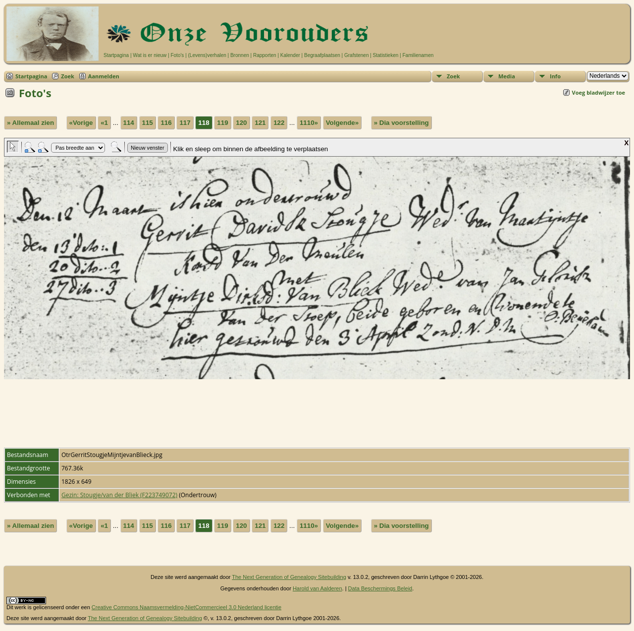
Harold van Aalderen (317, 588)
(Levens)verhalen (207, 55)
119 (222, 122)
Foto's (177, 55)
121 (260, 122)
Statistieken (386, 55)
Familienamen (417, 55)
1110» (309, 122)
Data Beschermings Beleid (380, 588)
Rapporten (264, 55)
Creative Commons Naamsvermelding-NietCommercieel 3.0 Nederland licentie (186, 607)
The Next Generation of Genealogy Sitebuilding (289, 577)
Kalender (290, 55)
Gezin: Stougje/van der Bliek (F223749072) (119, 495)
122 (278, 122)
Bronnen (239, 55)
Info (555, 76)
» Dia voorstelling (401, 122)
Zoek (67, 76)
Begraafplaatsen (322, 55)
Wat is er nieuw (149, 55)
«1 (104, 122)
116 (165, 122)
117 (184, 122)
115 (147, 122)
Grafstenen (356, 55)
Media (506, 76)
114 (128, 122)
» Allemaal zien (30, 122)
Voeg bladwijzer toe (598, 92)
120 (241, 122)
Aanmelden (103, 76)
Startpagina (116, 55)
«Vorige (81, 122)
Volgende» (342, 122)
